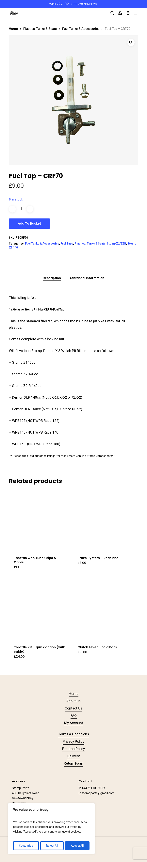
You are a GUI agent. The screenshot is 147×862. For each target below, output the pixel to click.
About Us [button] (73, 701)
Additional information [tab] (87, 278)
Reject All (52, 845)
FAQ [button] (74, 715)
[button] (136, 13)
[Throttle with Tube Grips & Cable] (40, 520)
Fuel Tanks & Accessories (80, 29)
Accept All (77, 845)
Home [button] (73, 694)
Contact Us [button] (73, 708)
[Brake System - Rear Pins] (104, 520)
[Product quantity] (21, 209)
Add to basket (29, 223)
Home (13, 29)
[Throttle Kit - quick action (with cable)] (40, 609)
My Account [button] (73, 723)
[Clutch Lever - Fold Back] (104, 609)
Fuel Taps (66, 243)
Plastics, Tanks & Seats (40, 29)
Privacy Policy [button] (73, 741)
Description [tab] (52, 278)
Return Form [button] (73, 763)
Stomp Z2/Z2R (116, 243)
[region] (51, 828)
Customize (26, 845)
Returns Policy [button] (73, 749)
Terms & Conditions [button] (73, 734)
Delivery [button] (73, 756)
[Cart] (128, 13)
